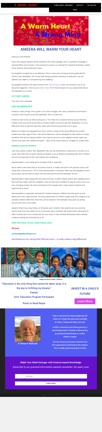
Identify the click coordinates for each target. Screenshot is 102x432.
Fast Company (54, 85)
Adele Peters (44, 88)
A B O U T (80, 5)
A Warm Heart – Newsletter (63, 5)
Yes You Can (91, 5)
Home (75, 9)
